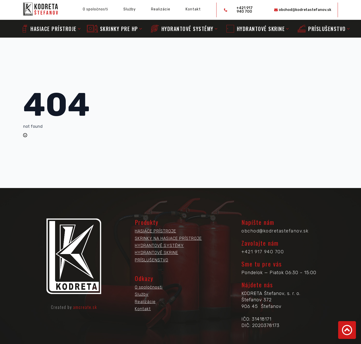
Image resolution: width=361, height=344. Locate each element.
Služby (129, 9)
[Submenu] (79, 29)
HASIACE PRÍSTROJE (155, 231)
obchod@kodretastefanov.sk (275, 231)
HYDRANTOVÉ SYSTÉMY (159, 245)
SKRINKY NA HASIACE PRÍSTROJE (168, 238)
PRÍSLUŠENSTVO (151, 260)
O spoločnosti (95, 9)
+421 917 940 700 (262, 252)
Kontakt (193, 9)
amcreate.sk (85, 307)
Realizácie (160, 9)
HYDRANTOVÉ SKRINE (156, 252)
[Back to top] (347, 330)
